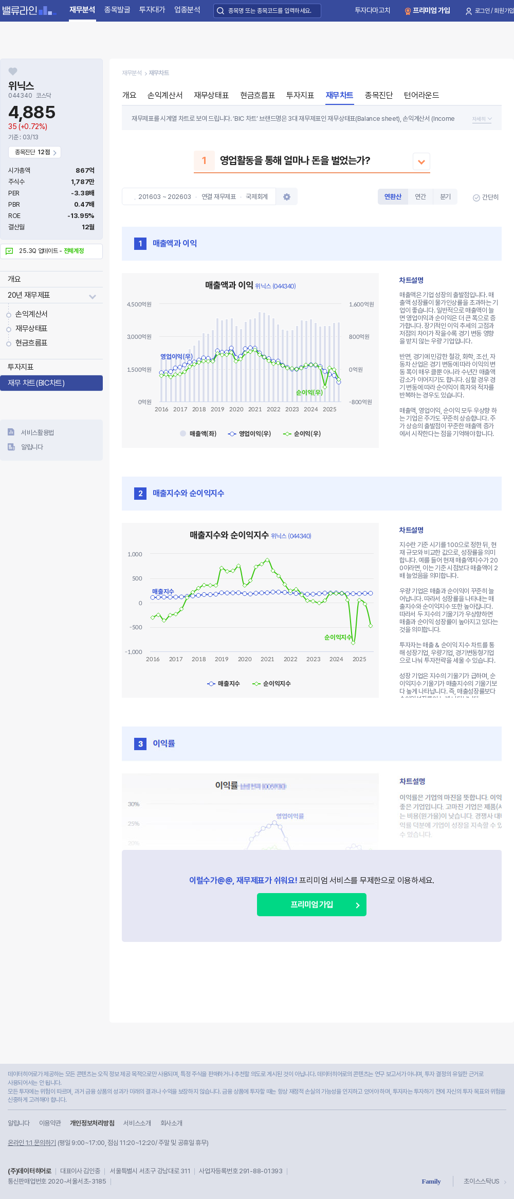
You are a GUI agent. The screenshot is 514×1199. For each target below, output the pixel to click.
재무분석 (82, 9)
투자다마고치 (373, 10)
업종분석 (187, 9)
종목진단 (379, 95)
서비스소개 (137, 1123)
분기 (445, 197)
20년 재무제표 (29, 295)
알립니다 (32, 447)
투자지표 (20, 367)
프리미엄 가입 (431, 10)
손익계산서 (31, 314)
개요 (14, 279)
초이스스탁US (482, 1181)
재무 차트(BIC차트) (36, 383)
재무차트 (340, 95)
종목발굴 (117, 9)
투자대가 (152, 9)
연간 (420, 197)
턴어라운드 (421, 95)
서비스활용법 (37, 433)
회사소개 (171, 1123)
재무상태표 (31, 328)
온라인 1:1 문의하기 (32, 1143)
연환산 (392, 197)
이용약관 (50, 1123)
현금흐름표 (31, 343)
